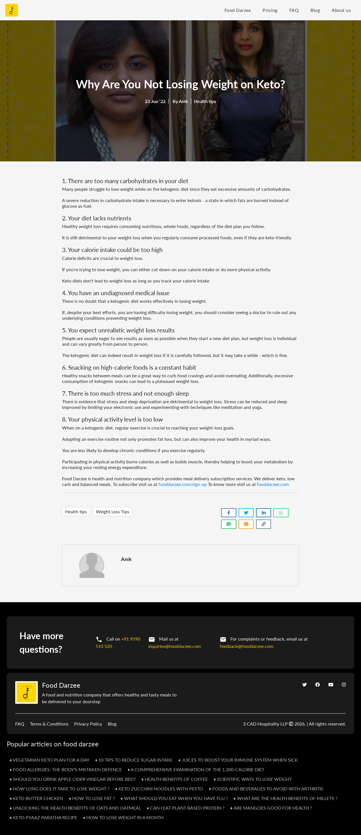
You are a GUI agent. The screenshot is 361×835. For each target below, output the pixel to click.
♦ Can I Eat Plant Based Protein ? (185, 807)
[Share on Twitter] (246, 513)
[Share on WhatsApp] (281, 513)
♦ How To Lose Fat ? (92, 798)
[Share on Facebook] (228, 513)
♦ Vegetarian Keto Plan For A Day (49, 759)
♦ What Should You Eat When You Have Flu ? (174, 798)
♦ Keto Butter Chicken (36, 798)
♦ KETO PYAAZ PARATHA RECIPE (43, 817)
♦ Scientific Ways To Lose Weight (252, 779)
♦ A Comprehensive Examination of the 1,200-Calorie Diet (195, 769)
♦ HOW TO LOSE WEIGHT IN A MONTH (123, 817)
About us (341, 10)
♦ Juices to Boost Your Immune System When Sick (238, 759)
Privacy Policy (88, 723)
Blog (315, 10)
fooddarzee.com (273, 484)
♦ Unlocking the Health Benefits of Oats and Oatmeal (75, 807)
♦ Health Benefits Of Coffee (174, 779)
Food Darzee (237, 10)
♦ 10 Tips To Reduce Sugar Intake (134, 759)
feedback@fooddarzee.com (246, 646)
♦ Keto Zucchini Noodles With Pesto (159, 788)
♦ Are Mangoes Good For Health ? (271, 807)
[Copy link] (263, 524)
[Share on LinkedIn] (263, 513)
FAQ (294, 10)
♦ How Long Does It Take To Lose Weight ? (59, 788)
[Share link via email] (246, 524)
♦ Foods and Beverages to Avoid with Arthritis (266, 788)
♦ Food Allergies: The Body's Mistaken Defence (66, 769)
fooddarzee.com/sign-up (183, 484)
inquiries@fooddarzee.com (174, 646)
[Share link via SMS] (228, 524)
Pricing (270, 10)
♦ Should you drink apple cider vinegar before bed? (73, 779)
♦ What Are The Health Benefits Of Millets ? (285, 798)
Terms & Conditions (49, 723)
